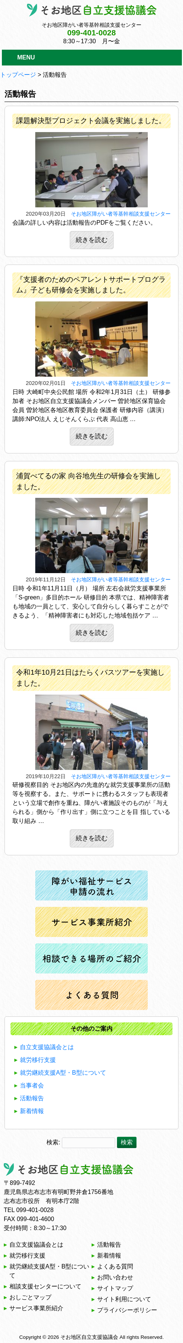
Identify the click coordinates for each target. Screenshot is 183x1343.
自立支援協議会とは (47, 1047)
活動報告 (32, 1098)
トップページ (18, 74)
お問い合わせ (115, 1277)
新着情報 (32, 1111)
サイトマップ (115, 1288)
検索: (53, 1142)
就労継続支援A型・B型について (63, 1072)
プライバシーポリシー (127, 1310)
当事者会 (32, 1085)
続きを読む (92, 239)
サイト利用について (124, 1299)
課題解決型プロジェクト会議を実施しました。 (91, 121)
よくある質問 (115, 1266)
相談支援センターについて (45, 1286)
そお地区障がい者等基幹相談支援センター (121, 214)
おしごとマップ (30, 1297)
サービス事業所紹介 (36, 1308)
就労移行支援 (38, 1060)
